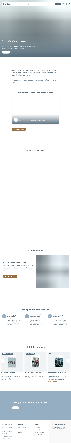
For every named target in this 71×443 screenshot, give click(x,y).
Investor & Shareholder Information (7, 428)
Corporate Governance (7, 431)
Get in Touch (37, 427)
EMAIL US (40, 63)
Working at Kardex (22, 430)
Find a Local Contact (39, 430)
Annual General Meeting (7, 436)
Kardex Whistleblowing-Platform (41, 434)
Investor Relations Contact (40, 432)
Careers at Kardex (22, 427)
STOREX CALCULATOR (24, 63)
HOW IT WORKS (15, 63)
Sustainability (5, 433)
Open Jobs (20, 432)
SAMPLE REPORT (33, 63)
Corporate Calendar (6, 438)
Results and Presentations (7, 441)
